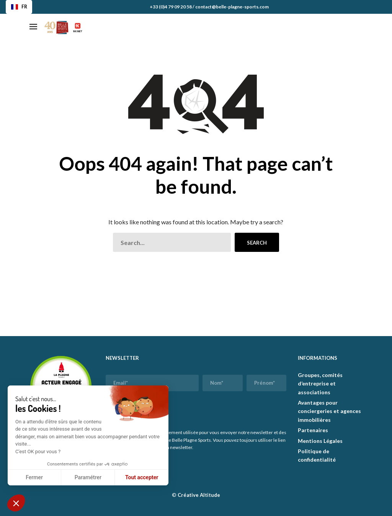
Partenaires (313, 430)
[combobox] (19, 7)
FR (19, 7)
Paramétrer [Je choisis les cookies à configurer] (88, 477)
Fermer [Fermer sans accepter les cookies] (34, 477)
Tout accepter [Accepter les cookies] (141, 477)
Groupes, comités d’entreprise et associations (320, 383)
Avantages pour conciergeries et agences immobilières (329, 411)
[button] (16, 503)
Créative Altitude (199, 495)
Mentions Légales (320, 441)
